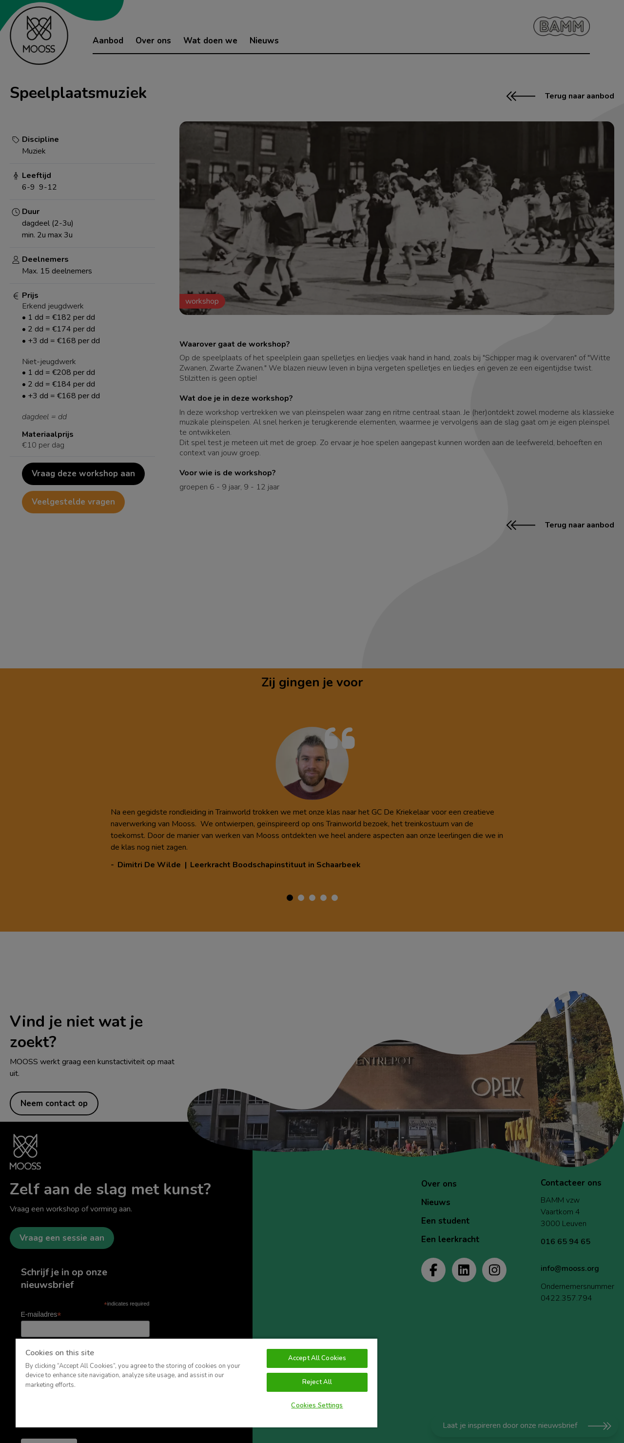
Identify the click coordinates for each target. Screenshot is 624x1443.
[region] (196, 1382)
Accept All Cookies (317, 1358)
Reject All (317, 1382)
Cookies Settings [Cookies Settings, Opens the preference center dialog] (317, 1405)
